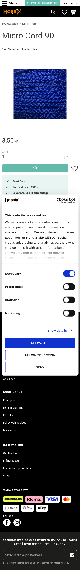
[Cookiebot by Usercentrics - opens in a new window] (57, 200)
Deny (40, 367)
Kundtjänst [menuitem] (9, 400)
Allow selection (40, 355)
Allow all (40, 343)
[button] (6, 3)
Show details (57, 330)
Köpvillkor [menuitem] (9, 415)
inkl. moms (70, 3)
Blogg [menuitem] (7, 475)
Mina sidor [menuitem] (9, 430)
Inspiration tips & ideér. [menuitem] (17, 468)
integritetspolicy (61, 563)
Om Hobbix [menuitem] (10, 453)
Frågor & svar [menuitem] (11, 460)
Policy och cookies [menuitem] (14, 422)
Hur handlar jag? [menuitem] (13, 407)
